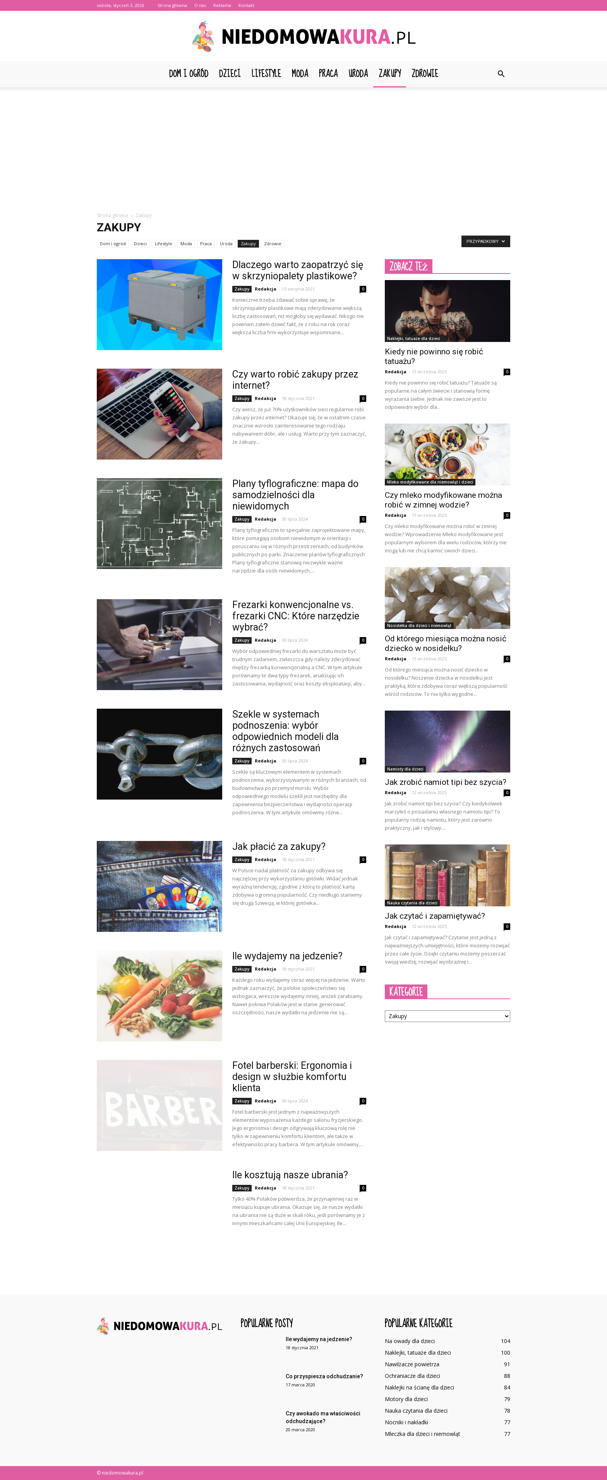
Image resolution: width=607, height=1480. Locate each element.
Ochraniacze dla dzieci (412, 1375)
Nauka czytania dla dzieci (412, 903)
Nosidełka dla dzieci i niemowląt (419, 625)
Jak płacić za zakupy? (279, 846)
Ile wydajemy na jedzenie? (287, 956)
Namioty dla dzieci (405, 769)
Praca (328, 74)
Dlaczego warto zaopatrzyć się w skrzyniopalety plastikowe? (297, 270)
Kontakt (246, 5)
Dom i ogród (188, 74)
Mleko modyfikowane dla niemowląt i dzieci (430, 482)
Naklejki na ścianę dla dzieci (419, 1387)
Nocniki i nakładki (406, 1422)
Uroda (358, 74)
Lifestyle (266, 74)
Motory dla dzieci (406, 1399)
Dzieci (230, 74)
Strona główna (172, 5)
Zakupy (390, 74)
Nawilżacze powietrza (412, 1364)
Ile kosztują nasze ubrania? (290, 1175)
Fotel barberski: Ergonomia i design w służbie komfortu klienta (292, 1077)
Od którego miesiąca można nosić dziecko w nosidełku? (445, 643)
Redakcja (265, 289)
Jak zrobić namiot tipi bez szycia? (445, 782)
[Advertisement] (303, 145)
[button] (501, 74)
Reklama (222, 5)
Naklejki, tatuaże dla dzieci (413, 338)
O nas (200, 5)
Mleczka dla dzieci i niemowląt (422, 1433)
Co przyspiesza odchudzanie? (324, 1376)
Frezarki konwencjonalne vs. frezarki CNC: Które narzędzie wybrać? (295, 616)
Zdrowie (425, 74)
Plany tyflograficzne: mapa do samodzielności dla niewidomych (295, 495)
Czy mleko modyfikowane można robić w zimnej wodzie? (443, 499)
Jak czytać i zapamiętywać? (435, 916)
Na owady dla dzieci (410, 1341)
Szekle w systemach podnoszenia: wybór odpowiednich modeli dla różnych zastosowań (285, 731)
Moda (300, 74)
